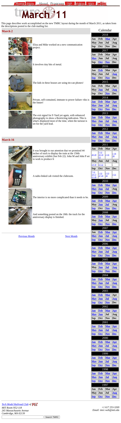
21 (93, 177)
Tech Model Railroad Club (15, 404)
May (94, 58)
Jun (101, 89)
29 (95, 155)
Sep (94, 77)
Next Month (71, 236)
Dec (114, 109)
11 (94, 172)
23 (100, 157)
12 (101, 152)
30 (113, 156)
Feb (101, 70)
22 (102, 164)
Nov (108, 62)
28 (95, 177)
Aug (114, 74)
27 (100, 176)
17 (95, 174)
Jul (107, 105)
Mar (108, 38)
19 (102, 155)
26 (93, 155)
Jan (94, 101)
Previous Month (26, 236)
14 (93, 164)
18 (95, 164)
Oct (101, 62)
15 (100, 164)
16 (100, 155)
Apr (114, 101)
